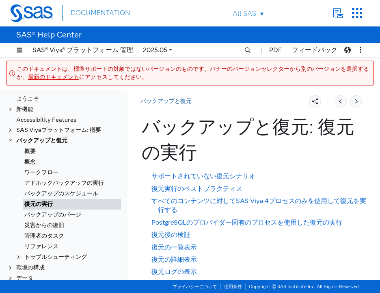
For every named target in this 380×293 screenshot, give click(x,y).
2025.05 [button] (155, 50)
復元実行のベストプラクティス (196, 188)
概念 (30, 144)
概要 (30, 133)
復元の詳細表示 (174, 259)
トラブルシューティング (55, 239)
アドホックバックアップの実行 (64, 165)
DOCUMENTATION (100, 13)
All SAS (244, 13)
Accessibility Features (46, 102)
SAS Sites (357, 13)
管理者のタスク (44, 218)
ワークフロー (41, 154)
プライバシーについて (195, 286)
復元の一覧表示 (174, 247)
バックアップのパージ (52, 197)
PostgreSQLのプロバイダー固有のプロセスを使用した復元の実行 (246, 222)
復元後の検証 (170, 234)
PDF (275, 50)
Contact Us (338, 13)
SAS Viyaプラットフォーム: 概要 (58, 112)
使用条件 (233, 286)
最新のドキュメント (53, 77)
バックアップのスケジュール (61, 176)
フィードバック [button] (314, 50)
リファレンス (41, 228)
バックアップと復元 (41, 123)
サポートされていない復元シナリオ (203, 176)
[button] (19, 50)
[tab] (72, 186)
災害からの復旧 (44, 207)
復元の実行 (38, 186)
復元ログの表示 (174, 272)
